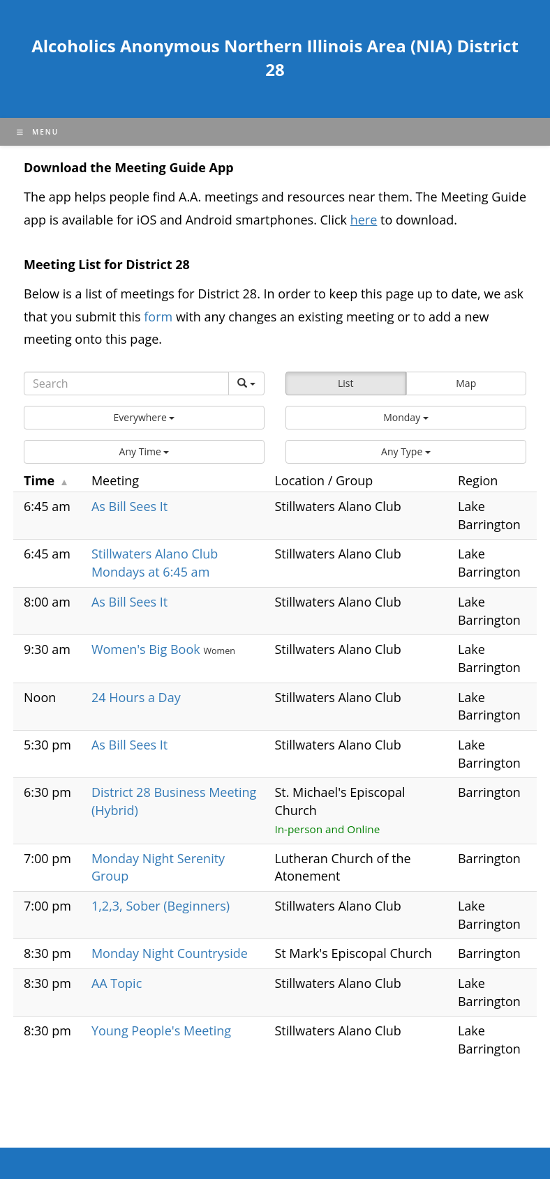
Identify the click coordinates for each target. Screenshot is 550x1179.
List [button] (346, 383)
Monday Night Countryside (169, 953)
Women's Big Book (147, 649)
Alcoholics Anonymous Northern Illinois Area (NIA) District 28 (275, 57)
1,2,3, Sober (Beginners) (160, 905)
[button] (144, 417)
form (160, 316)
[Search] (126, 383)
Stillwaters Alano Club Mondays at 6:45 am (154, 562)
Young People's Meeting (161, 1030)
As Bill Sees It (129, 506)
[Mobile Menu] (38, 132)
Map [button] (466, 383)
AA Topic (116, 983)
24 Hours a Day (136, 697)
